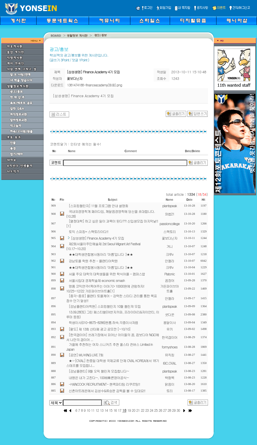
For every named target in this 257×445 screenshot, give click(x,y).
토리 (169, 390)
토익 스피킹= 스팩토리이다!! (88, 231)
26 (160, 410)
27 (165, 410)
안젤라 (169, 260)
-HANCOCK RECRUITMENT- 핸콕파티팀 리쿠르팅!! (104, 384)
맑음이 (169, 384)
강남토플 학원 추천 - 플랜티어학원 (93, 260)
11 (92, 410)
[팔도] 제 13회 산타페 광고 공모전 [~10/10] (100, 329)
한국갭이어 (169, 337)
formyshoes (169, 346)
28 (169, 410)
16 (115, 410)
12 (97, 410)
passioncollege (169, 223)
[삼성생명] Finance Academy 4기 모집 (97, 238)
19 (129, 410)
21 (138, 410)
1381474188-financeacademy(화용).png (94, 84)
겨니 (169, 246)
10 (88, 410)
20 (133, 410)
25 (156, 410)
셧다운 (169, 314)
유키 (169, 329)
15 (110, 410)
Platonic (169, 273)
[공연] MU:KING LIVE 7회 (86, 354)
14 (106, 410)
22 (142, 410)
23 (147, 410)
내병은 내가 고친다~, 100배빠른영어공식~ (99, 377)
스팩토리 (169, 231)
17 (119, 410)
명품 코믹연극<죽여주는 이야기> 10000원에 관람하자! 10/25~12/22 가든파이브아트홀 (105, 288)
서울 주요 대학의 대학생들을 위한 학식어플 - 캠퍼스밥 (107, 273)
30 (178, 410)
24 (151, 410)
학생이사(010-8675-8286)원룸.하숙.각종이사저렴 (103, 322)
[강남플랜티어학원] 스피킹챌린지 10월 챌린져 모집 (105, 306)
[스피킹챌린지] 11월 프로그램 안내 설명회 (98, 205)
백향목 (169, 377)
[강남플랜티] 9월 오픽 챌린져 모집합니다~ (99, 371)
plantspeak (169, 205)
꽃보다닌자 (169, 238)
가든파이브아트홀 (169, 288)
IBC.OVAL (169, 363)
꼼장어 (169, 280)
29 (173, 410)
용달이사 (169, 322)
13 (101, 410)
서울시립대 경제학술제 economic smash (97, 280)
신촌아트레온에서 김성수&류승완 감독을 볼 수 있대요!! (107, 390)
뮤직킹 (169, 354)
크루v (169, 254)
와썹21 (169, 213)
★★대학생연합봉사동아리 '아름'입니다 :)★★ (101, 254)
